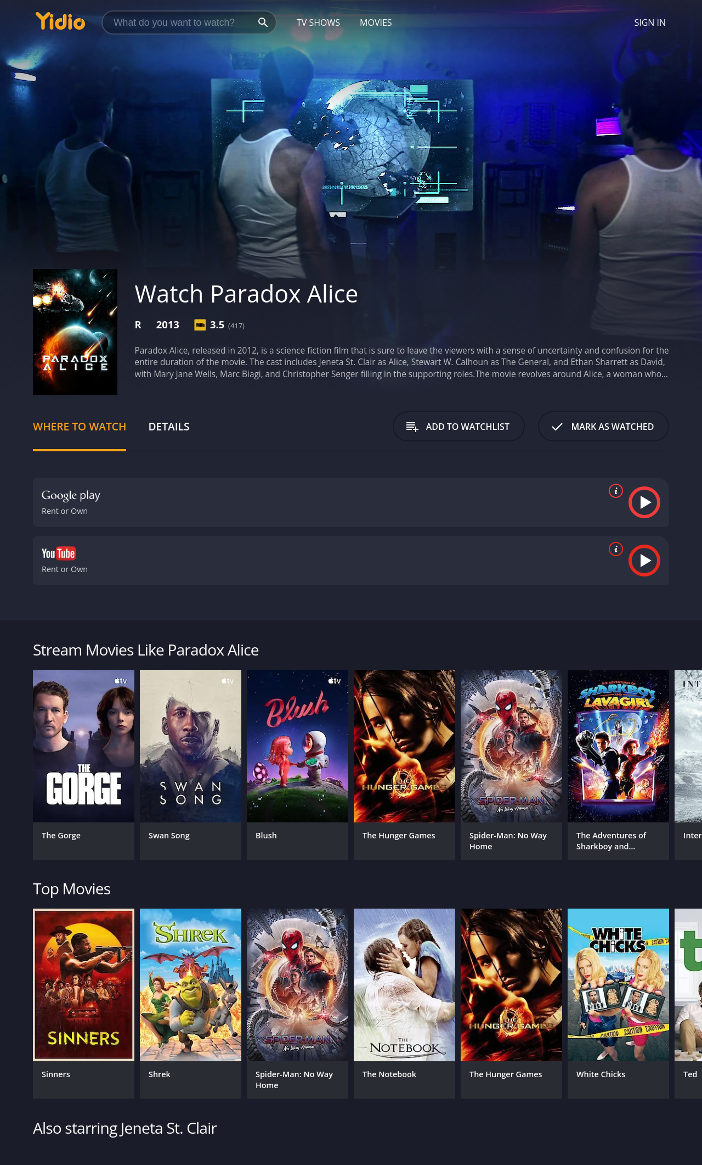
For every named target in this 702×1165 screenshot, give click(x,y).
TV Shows (318, 22)
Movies (376, 22)
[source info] (613, 491)
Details (168, 426)
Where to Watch (79, 426)
